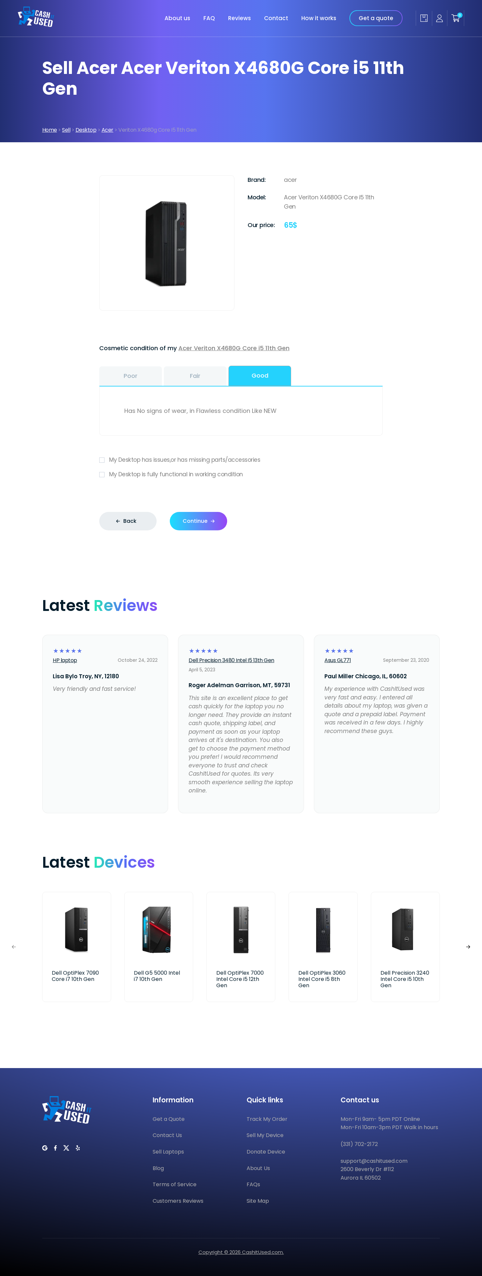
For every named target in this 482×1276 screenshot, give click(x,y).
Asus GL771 (337, 660)
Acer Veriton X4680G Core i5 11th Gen (233, 348)
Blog (158, 1168)
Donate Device (266, 1152)
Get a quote (376, 18)
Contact (276, 18)
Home (49, 130)
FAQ (209, 18)
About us (177, 18)
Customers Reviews (178, 1201)
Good (260, 375)
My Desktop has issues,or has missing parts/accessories (241, 459)
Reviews (239, 18)
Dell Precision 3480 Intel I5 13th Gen (231, 660)
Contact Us (167, 1135)
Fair (195, 376)
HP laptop (65, 660)
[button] (468, 946)
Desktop (86, 130)
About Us (258, 1168)
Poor (130, 376)
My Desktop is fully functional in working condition (241, 474)
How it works (318, 18)
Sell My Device (265, 1135)
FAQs (253, 1184)
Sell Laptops (168, 1152)
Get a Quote (169, 1119)
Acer (107, 130)
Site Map (258, 1201)
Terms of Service (174, 1184)
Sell (66, 130)
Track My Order (267, 1119)
